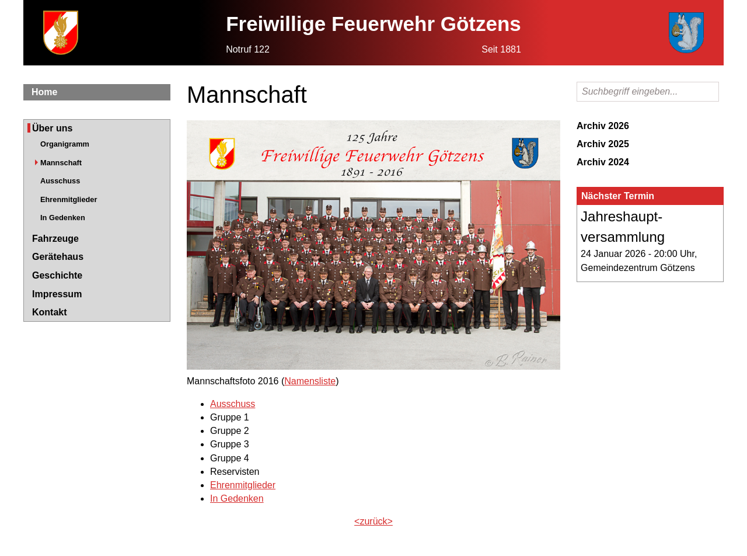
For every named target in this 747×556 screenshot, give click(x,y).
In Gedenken (62, 217)
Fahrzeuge (55, 239)
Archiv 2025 (603, 144)
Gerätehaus (57, 257)
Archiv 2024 (603, 162)
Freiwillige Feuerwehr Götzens (373, 23)
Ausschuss (60, 180)
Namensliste (310, 381)
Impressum (57, 294)
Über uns (52, 128)
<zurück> (373, 521)
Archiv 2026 (603, 126)
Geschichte (57, 275)
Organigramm (64, 144)
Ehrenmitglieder (68, 199)
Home (44, 92)
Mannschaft (61, 162)
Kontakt (49, 312)
